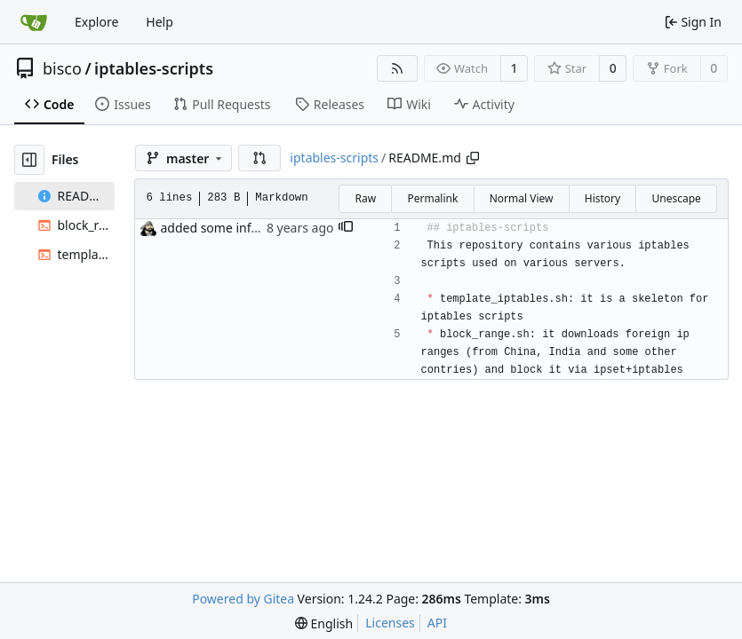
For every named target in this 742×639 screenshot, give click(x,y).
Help (159, 21)
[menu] (324, 623)
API (437, 622)
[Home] (34, 22)
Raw (365, 198)
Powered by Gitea (243, 598)
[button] (259, 158)
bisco (62, 68)
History (602, 198)
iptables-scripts (153, 68)
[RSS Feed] (397, 68)
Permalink (432, 198)
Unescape (675, 198)
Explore (96, 21)
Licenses (390, 622)
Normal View (522, 198)
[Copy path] (473, 158)
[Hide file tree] (29, 160)
